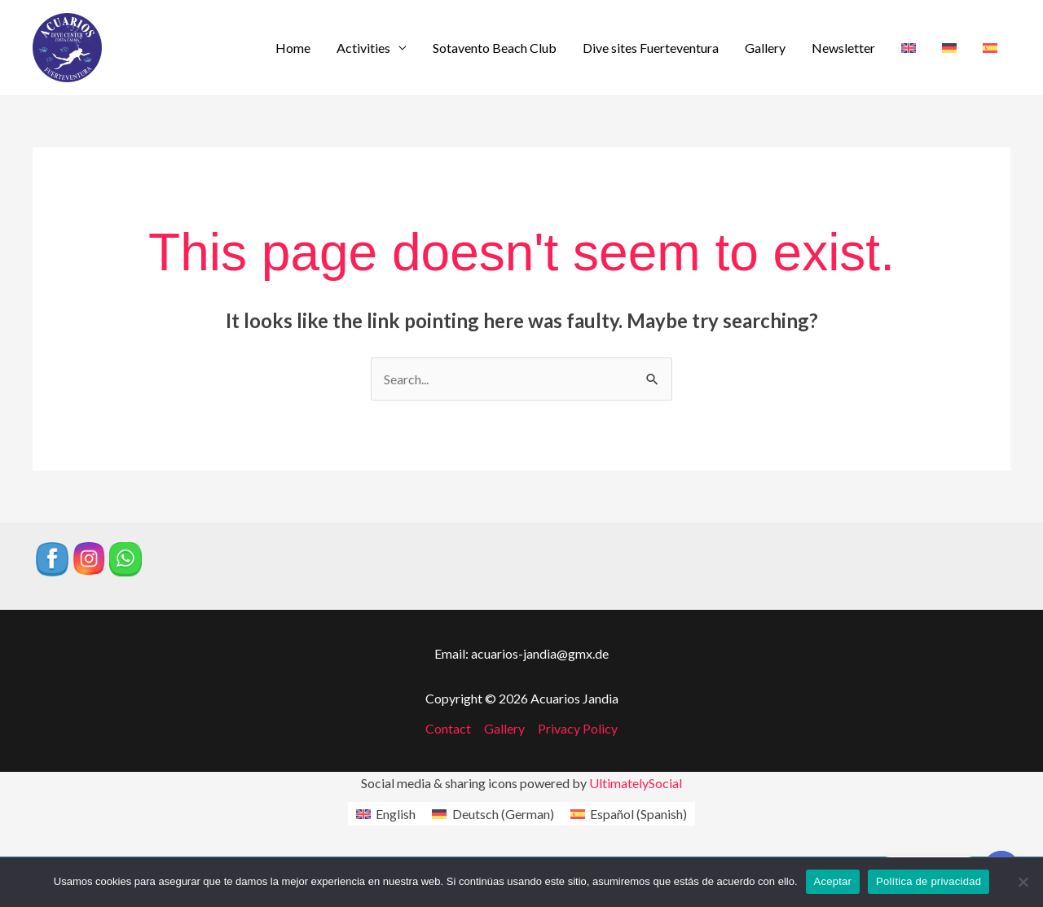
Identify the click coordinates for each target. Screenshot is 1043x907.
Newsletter (843, 47)
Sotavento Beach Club (495, 47)
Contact (448, 728)
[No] (1022, 882)
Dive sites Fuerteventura (651, 47)
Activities (363, 47)
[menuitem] (908, 48)
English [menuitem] (396, 814)
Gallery (765, 47)
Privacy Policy (578, 728)
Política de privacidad (928, 881)
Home (292, 47)
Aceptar (833, 881)
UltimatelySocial (635, 783)
